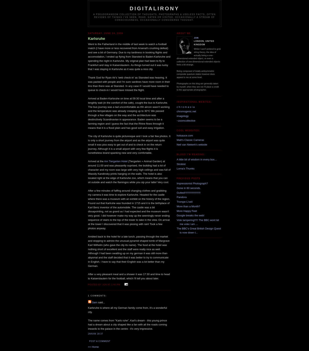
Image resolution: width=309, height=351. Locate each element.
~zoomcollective (186, 120)
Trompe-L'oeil (185, 201)
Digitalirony (154, 8)
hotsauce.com (185, 135)
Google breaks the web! (190, 215)
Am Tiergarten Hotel (116, 161)
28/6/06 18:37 (95, 334)
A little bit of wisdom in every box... (197, 159)
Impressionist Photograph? (192, 183)
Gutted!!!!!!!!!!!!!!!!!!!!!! (189, 192)
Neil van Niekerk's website (192, 144)
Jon (196, 38)
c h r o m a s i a (186, 106)
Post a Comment (99, 341)
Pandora (182, 197)
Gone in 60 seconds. (189, 188)
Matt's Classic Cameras (190, 139)
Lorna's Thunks (186, 168)
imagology (183, 116)
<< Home (93, 346)
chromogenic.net (186, 111)
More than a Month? (188, 206)
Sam (94, 302)
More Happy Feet (187, 211)
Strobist (181, 164)
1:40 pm (115, 285)
